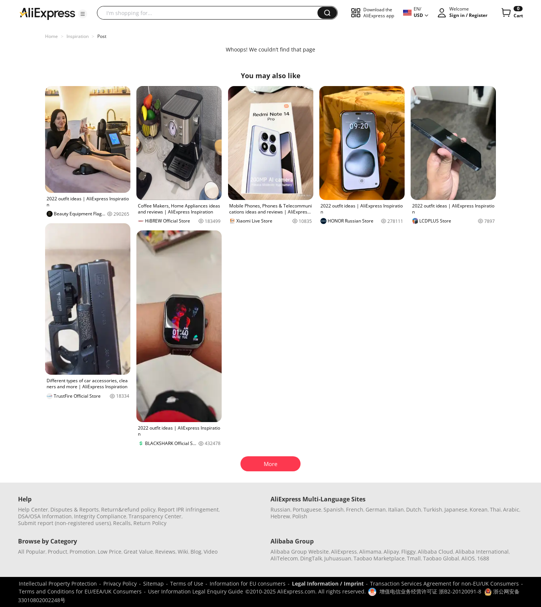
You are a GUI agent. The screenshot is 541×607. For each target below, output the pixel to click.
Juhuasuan (337, 558)
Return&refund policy (128, 509)
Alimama (370, 551)
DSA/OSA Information (45, 516)
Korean (479, 509)
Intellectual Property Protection (58, 583)
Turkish (432, 509)
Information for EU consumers (248, 583)
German (376, 509)
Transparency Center (154, 516)
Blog (195, 551)
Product (57, 551)
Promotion (82, 551)
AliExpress (344, 551)
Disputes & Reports (74, 509)
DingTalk (311, 558)
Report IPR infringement (188, 509)
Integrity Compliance (100, 516)
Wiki (183, 551)
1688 (483, 558)
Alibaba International (482, 551)
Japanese (455, 509)
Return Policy (149, 523)
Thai (495, 509)
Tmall (414, 558)
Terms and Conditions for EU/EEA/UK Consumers (80, 591)
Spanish (333, 509)
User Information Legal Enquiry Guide (195, 591)
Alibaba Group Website (299, 551)
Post (101, 36)
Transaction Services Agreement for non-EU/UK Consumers (444, 583)
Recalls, (122, 523)
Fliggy (408, 551)
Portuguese (307, 509)
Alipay (391, 551)
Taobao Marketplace (379, 558)
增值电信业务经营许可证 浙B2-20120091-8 (430, 591)
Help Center (33, 509)
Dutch (413, 509)
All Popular (31, 551)
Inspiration (77, 36)
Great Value (138, 551)
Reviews (165, 551)
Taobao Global (441, 558)
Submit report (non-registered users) (64, 523)
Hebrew (280, 516)
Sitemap (153, 583)
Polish (299, 516)
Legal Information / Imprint (328, 583)
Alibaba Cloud (435, 551)
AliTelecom (284, 558)
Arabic (511, 509)
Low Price (109, 551)
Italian (396, 509)
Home (51, 36)
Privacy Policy (120, 583)
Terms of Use (186, 583)
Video (211, 551)
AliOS (468, 558)
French (354, 509)
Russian (280, 509)
